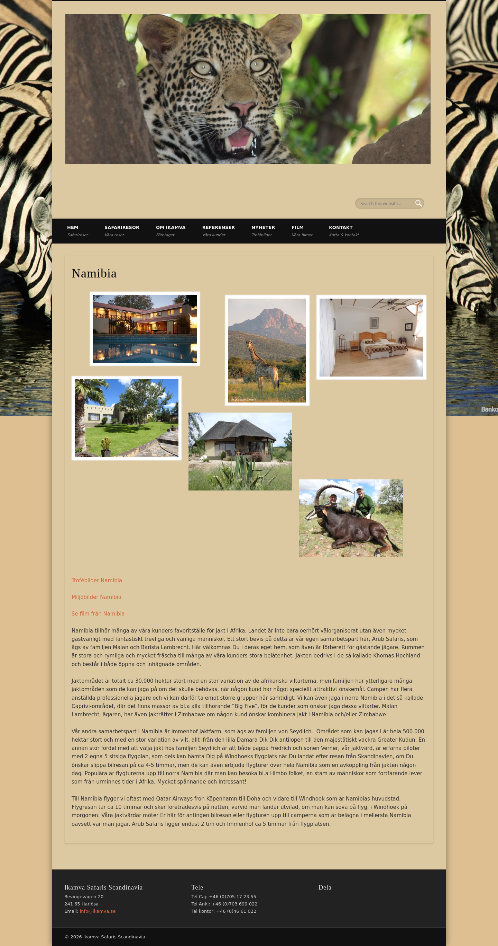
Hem (77, 231)
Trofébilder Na (90, 580)
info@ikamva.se (98, 911)
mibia (115, 580)
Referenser (218, 231)
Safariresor (121, 231)
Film (302, 231)
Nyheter (263, 231)
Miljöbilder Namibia (96, 597)
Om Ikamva (171, 231)
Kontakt (344, 231)
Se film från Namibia (98, 614)
